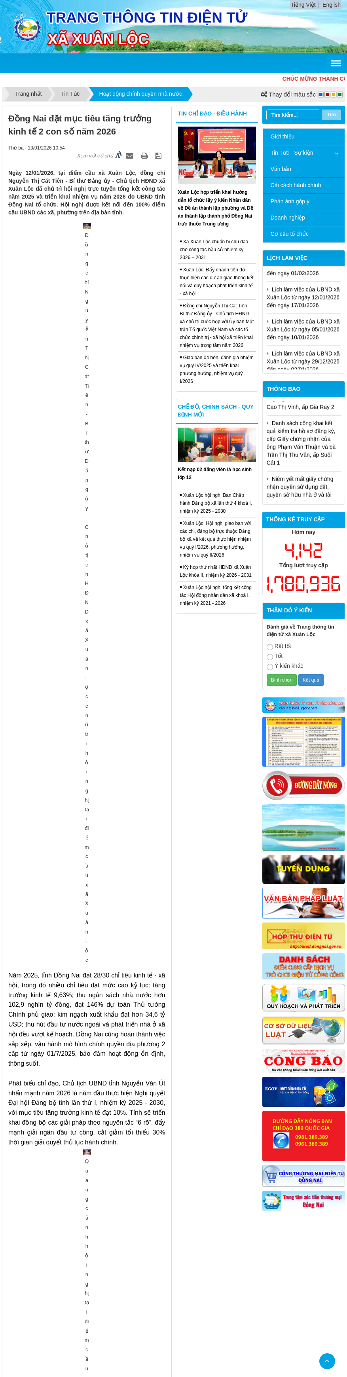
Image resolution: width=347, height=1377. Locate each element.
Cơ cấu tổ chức (290, 234)
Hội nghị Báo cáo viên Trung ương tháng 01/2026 (77, 911)
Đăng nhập (227, 1271)
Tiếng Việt (303, 5)
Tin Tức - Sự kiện (292, 153)
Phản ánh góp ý (290, 201)
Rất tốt (279, 646)
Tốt (275, 656)
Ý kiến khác (285, 666)
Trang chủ (118, 1271)
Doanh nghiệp (288, 217)
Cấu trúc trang (158, 1271)
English (331, 5)
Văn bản (281, 169)
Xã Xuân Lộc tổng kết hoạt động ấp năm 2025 (72, 1098)
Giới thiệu (283, 136)
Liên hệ (195, 1271)
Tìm (331, 114)
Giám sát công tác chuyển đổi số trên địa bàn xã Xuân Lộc (88, 1197)
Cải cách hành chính (296, 185)
